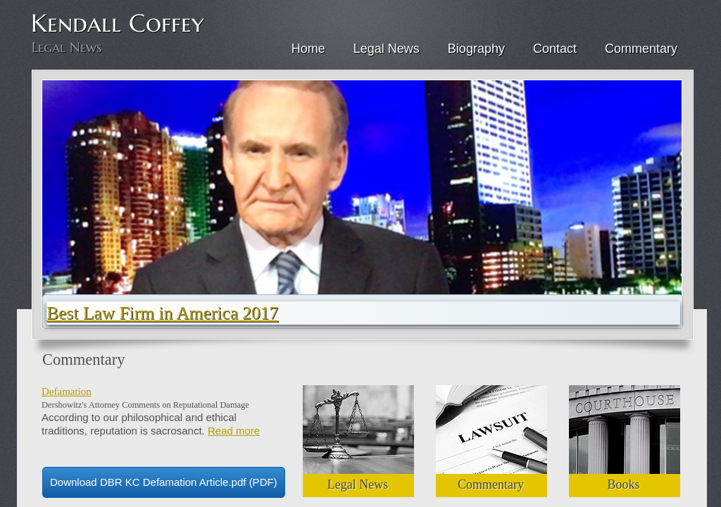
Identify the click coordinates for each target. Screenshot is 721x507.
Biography (476, 49)
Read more (234, 431)
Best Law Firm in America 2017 (162, 313)
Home (308, 49)
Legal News (386, 49)
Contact (555, 49)
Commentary (641, 49)
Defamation (67, 391)
